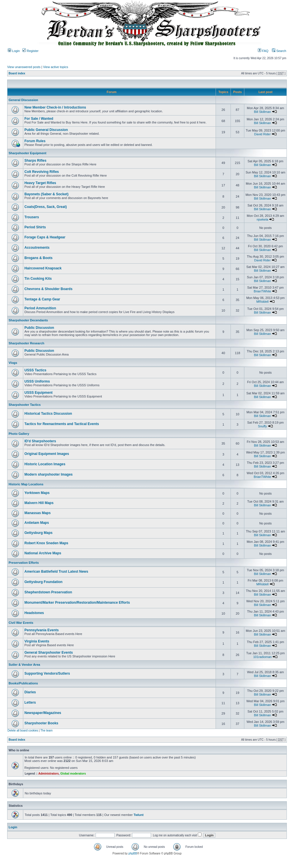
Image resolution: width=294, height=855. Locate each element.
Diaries (30, 692)
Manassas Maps (37, 513)
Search (279, 51)
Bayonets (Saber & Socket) (46, 194)
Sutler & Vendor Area (24, 664)
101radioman (262, 657)
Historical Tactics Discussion (48, 414)
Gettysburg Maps (38, 533)
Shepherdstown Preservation (48, 592)
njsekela (262, 219)
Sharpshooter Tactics (25, 404)
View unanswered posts (23, 67)
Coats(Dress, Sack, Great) (45, 207)
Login (14, 51)
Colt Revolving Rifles (41, 172)
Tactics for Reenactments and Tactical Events (61, 424)
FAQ (263, 51)
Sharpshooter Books (41, 723)
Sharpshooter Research (26, 343)
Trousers (31, 217)
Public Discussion (39, 328)
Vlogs (13, 362)
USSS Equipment (38, 393)
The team (46, 730)
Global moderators (73, 773)
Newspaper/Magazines (42, 713)
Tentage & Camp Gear (42, 299)
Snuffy (262, 426)
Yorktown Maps (37, 493)
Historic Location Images (44, 464)
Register (30, 51)
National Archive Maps (42, 553)
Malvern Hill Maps (38, 503)
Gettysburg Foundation (43, 582)
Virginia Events (36, 641)
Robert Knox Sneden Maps (46, 543)
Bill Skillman (262, 111)
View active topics (55, 67)
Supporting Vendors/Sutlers (47, 673)
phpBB (132, 853)
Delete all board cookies (22, 730)
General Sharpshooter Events (48, 653)
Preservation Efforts (24, 562)
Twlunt (139, 815)
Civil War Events (21, 622)
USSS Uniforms (37, 381)
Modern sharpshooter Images (48, 474)
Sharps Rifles (35, 161)
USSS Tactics (35, 370)
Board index (17, 73)
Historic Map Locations (26, 484)
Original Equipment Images (46, 454)
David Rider (262, 134)
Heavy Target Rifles (40, 183)
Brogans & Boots (38, 258)
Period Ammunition (40, 308)
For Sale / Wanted (38, 119)
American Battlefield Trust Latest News (56, 572)
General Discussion (23, 100)
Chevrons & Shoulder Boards (48, 289)
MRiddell (262, 301)
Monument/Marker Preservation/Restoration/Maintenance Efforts (77, 603)
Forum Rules (34, 141)
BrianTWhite (262, 291)
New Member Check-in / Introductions (55, 107)
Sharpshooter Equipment (27, 153)
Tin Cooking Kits (38, 279)
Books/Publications (23, 683)
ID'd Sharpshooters (40, 441)
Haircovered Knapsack (42, 268)
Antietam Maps (36, 523)
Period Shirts (35, 227)
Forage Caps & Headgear (44, 237)
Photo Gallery (19, 433)
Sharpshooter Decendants (28, 320)
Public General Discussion (46, 130)
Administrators (48, 773)
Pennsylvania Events (41, 630)
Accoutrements (36, 248)
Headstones (34, 613)
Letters (30, 702)
